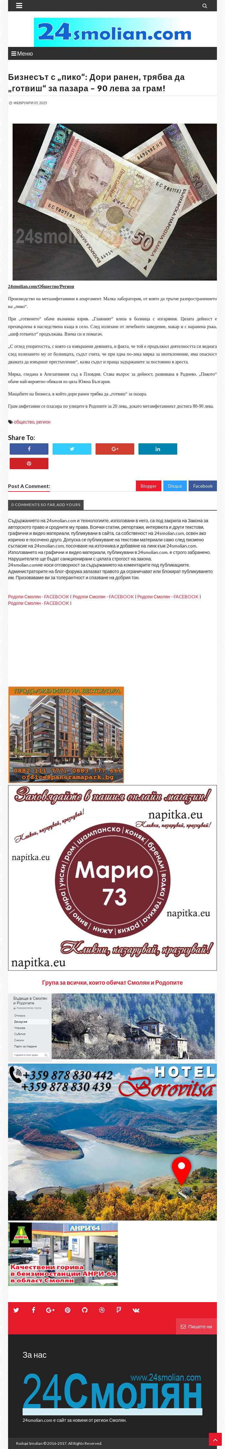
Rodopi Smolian (29, 1443)
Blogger (149, 486)
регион (43, 422)
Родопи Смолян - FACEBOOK (38, 596)
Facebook (203, 486)
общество (24, 422)
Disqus (175, 486)
